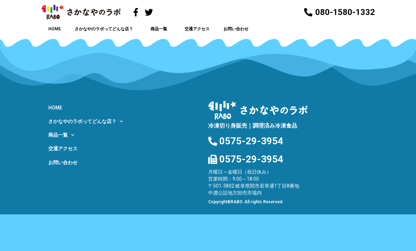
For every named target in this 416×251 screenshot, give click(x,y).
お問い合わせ (235, 28)
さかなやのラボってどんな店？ (106, 28)
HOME (54, 28)
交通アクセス (197, 28)
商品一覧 (160, 28)
